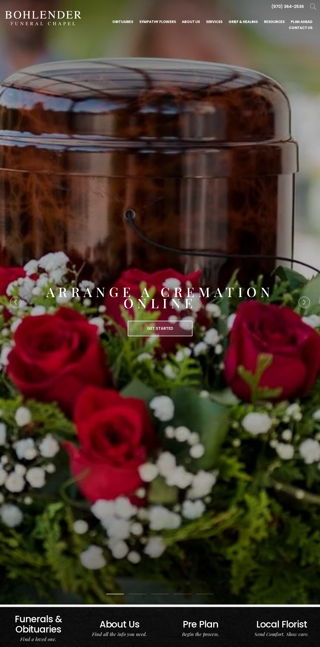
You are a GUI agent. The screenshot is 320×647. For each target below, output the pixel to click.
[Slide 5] (205, 594)
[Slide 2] (137, 594)
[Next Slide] (304, 302)
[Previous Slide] (16, 302)
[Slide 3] (160, 594)
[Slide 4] (182, 594)
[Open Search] (313, 7)
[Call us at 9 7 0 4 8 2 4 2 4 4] (287, 6)
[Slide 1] (115, 594)
